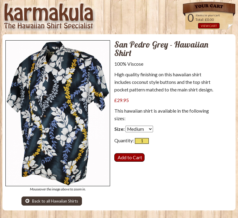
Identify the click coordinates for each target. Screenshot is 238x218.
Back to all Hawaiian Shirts (51, 201)
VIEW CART (209, 26)
